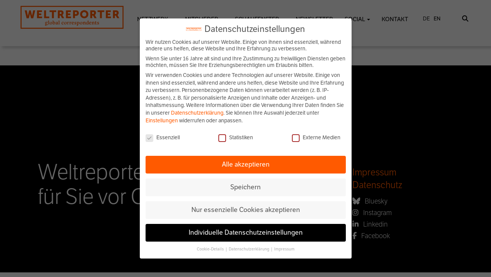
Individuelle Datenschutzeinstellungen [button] (246, 232)
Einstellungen (162, 120)
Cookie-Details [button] (211, 249)
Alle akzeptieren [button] (246, 164)
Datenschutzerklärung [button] (249, 249)
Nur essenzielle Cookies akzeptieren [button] (245, 209)
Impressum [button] (284, 249)
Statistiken (235, 137)
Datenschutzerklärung (197, 113)
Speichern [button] (245, 187)
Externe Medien (316, 137)
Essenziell (163, 137)
